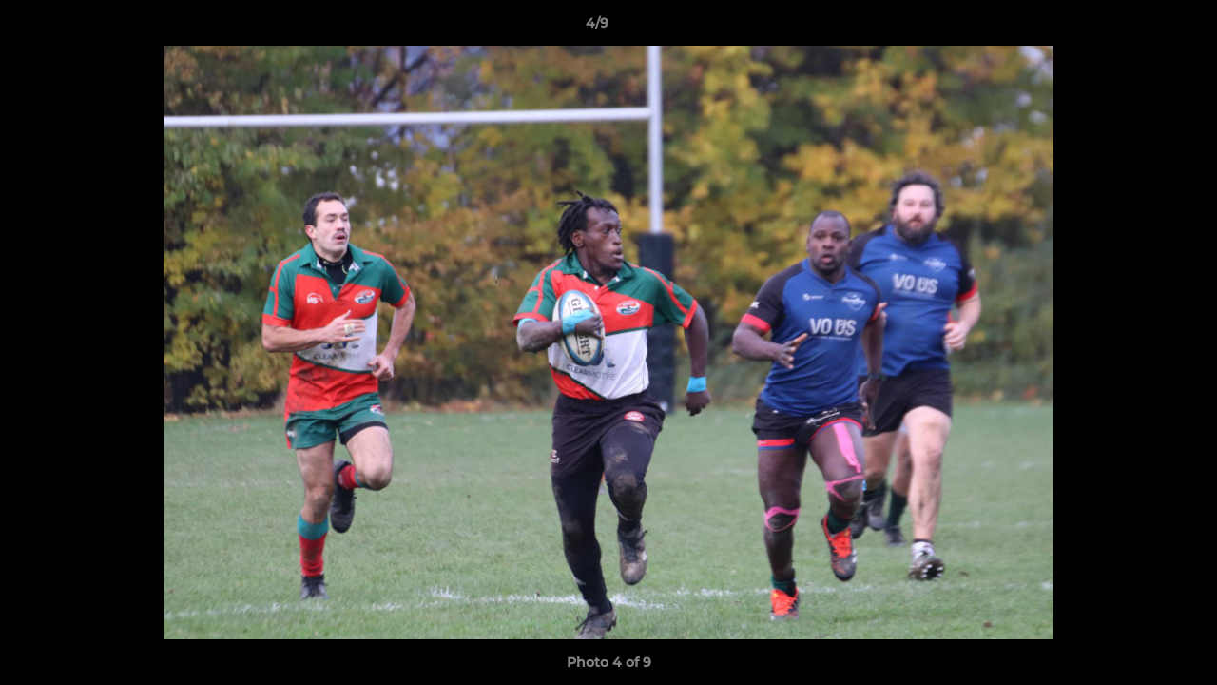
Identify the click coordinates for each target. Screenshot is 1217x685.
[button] (1137, 27)
